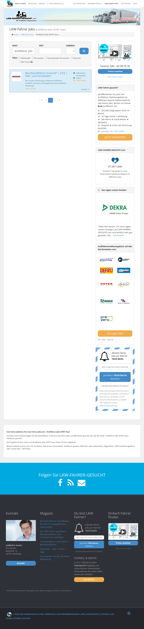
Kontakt (105, 614)
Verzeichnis (32, 4)
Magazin (42, 4)
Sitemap (17, 618)
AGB (83, 614)
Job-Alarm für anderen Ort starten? (115, 385)
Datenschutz (93, 614)
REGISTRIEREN (126, 4)
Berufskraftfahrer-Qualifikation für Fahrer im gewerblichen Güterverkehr (54, 524)
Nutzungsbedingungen (68, 614)
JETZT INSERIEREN (115, 137)
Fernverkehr (38, 58)
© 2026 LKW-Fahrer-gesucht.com (25, 614)
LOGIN (135, 4)
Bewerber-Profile (95, 4)
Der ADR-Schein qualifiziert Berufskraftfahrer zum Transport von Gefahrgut (53, 534)
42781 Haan (81, 80)
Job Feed (27, 618)
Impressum (50, 614)
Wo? (41, 45)
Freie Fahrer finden (115, 77)
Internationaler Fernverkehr (57, 58)
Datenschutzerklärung (108, 405)
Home (16, 34)
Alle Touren (26, 62)
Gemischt (76, 58)
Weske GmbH (30, 88)
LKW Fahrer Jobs (27, 34)
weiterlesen (118, 235)
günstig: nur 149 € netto (113, 131)
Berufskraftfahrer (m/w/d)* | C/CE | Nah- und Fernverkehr (46, 74)
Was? (15, 45)
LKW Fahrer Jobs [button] (79, 4)
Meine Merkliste (55, 4)
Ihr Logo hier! (115, 333)
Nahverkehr (25, 58)
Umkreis (70, 45)
